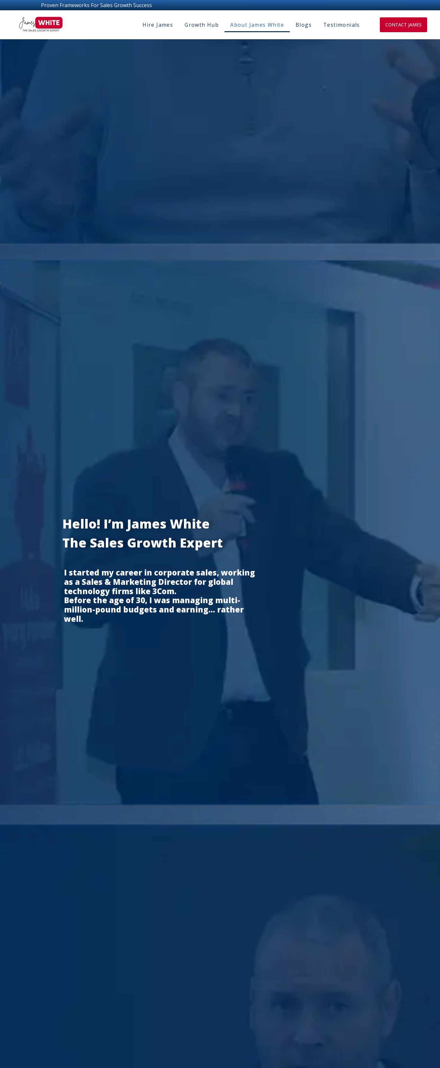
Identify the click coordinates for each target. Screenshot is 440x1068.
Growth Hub (202, 24)
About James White (257, 24)
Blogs (304, 24)
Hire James (157, 24)
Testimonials (341, 24)
